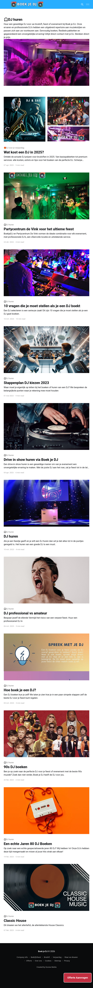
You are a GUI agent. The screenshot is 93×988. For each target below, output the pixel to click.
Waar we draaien (71, 957)
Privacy (67, 961)
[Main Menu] (88, 4)
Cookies (48, 961)
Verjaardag (57, 957)
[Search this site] (82, 4)
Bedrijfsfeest (36, 957)
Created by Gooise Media (47, 967)
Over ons (38, 961)
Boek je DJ (43, 951)
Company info (22, 957)
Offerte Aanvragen (77, 977)
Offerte (29, 961)
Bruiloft (47, 957)
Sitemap (57, 961)
